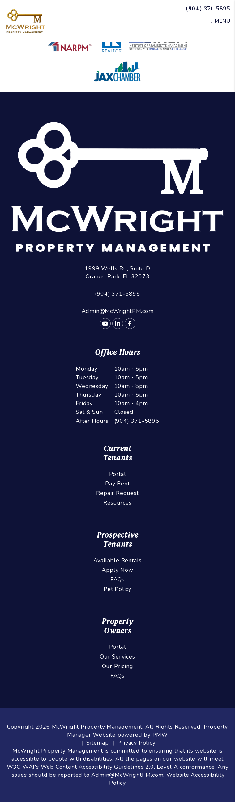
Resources (117, 502)
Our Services (117, 656)
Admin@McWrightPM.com (118, 311)
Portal (117, 474)
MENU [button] (220, 21)
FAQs (117, 579)
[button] (105, 323)
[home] (25, 20)
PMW (160, 734)
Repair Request (117, 493)
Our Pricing (117, 666)
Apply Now (117, 570)
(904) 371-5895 (208, 8)
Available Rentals (117, 560)
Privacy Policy (136, 742)
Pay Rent (117, 483)
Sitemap (97, 742)
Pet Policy (117, 589)
